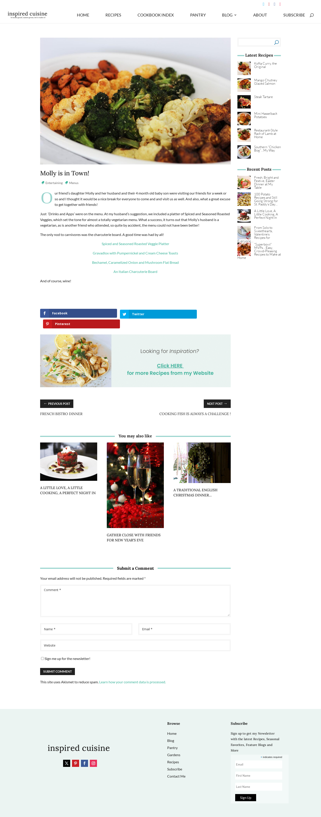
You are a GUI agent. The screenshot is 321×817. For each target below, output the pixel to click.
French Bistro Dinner (61, 403)
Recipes (113, 15)
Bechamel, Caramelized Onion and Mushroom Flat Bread (135, 262)
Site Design (134, 808)
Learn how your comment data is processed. (132, 671)
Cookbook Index (156, 15)
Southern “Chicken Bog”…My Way (267, 148)
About (260, 15)
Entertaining (54, 183)
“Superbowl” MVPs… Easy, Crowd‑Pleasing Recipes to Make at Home (259, 251)
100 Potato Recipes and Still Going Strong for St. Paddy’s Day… (266, 199)
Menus (73, 183)
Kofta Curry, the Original (265, 65)
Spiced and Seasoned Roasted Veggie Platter (135, 244)
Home (83, 15)
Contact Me (176, 765)
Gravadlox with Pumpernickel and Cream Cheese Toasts (135, 253)
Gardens (173, 744)
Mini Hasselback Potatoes (265, 115)
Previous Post (58, 392)
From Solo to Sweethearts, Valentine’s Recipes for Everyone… (255, 234)
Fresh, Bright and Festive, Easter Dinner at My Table (266, 182)
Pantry (198, 15)
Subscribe (294, 15)
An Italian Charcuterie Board (135, 271)
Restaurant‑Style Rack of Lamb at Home (266, 133)
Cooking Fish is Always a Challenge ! (195, 403)
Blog (227, 15)
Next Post (216, 392)
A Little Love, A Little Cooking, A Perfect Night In (266, 214)
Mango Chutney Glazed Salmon (265, 82)
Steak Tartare (263, 97)
